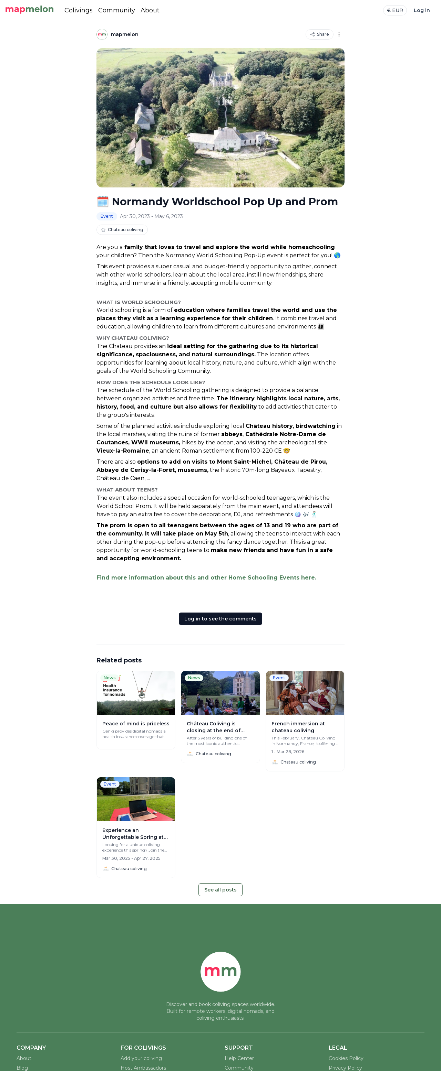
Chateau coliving (122, 229)
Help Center (239, 1058)
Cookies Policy (346, 1058)
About (150, 10)
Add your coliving (141, 1058)
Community (116, 10)
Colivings (78, 10)
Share (319, 34)
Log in (422, 10)
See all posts (220, 890)
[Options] (339, 34)
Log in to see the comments (220, 619)
